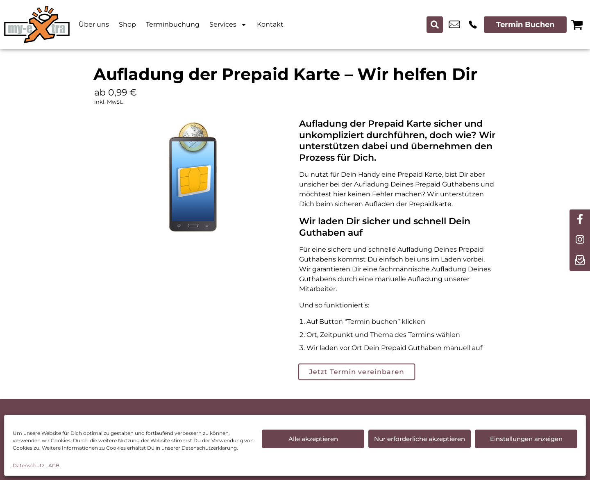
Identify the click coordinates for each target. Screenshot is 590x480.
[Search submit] (435, 24)
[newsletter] (580, 260)
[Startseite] (37, 24)
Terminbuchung (173, 24)
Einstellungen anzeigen (526, 439)
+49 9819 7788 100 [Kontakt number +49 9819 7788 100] (473, 25)
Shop (127, 24)
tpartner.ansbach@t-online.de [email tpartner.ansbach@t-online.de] (454, 25)
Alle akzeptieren (313, 439)
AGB (53, 465)
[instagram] (580, 240)
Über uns (94, 24)
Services (228, 24)
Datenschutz (28, 465)
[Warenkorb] (577, 24)
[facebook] (580, 219)
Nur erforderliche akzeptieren (419, 439)
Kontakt (270, 24)
